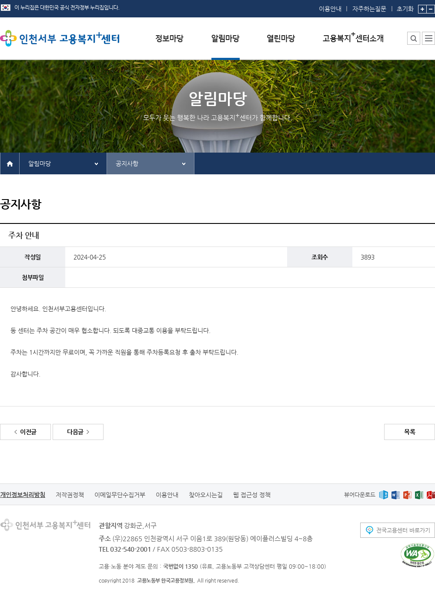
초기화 (405, 6)
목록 (409, 431)
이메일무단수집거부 (119, 494)
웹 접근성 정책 (252, 494)
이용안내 (330, 8)
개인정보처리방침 (22, 494)
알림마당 (39, 163)
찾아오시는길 (206, 494)
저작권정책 (70, 494)
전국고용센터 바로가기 (403, 530)
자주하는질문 (369, 8)
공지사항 (127, 163)
